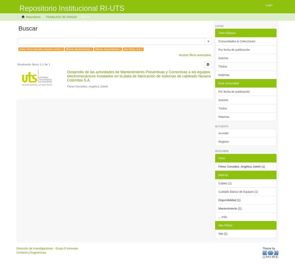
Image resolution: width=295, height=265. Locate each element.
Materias (223, 75)
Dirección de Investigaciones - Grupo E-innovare (47, 248)
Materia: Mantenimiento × (79, 49)
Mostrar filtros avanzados (195, 55)
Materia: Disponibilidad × (108, 49)
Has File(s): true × (133, 49)
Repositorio (33, 17)
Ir (208, 41)
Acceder (223, 133)
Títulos (222, 66)
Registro (223, 141)
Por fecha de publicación (234, 49)
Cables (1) (225, 183)
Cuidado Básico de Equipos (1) (238, 191)
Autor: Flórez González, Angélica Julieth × (41, 49)
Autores (223, 58)
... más (222, 217)
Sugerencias (38, 252)
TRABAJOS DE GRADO (61, 17)
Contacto (22, 252)
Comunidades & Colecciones (236, 41)
